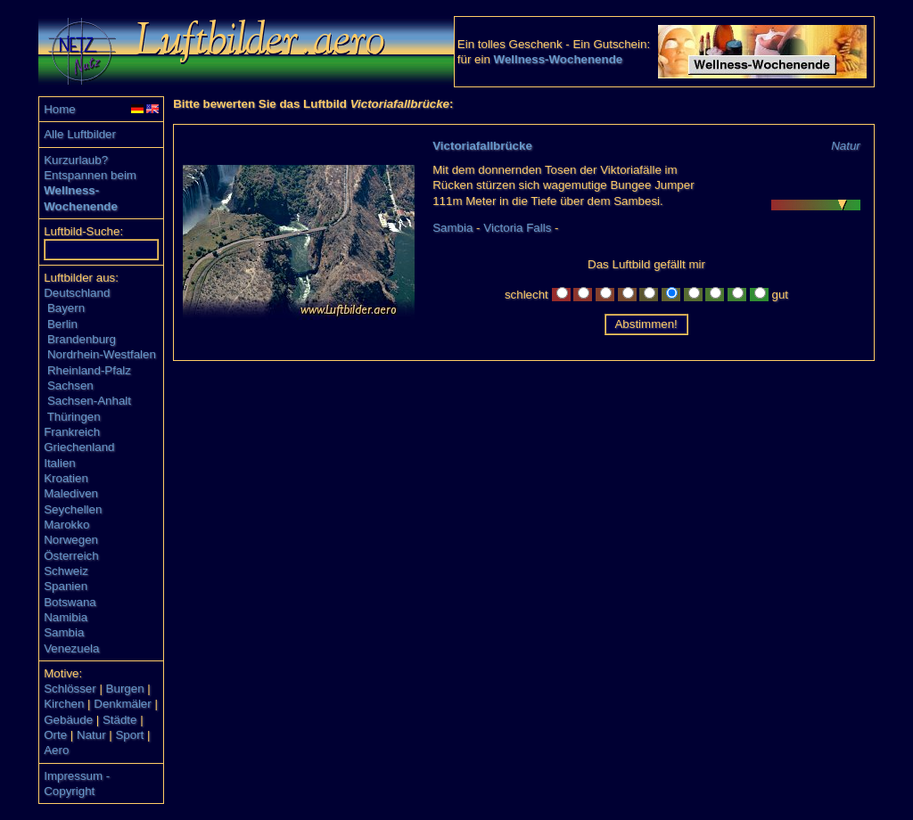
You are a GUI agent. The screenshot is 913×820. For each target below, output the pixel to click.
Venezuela (71, 648)
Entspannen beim (90, 175)
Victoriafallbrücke (482, 145)
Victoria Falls (517, 227)
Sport (129, 735)
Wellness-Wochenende (558, 59)
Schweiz (66, 571)
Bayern (66, 308)
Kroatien (66, 478)
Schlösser (70, 688)
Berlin (62, 324)
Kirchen (64, 703)
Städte (120, 719)
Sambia (64, 632)
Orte (55, 735)
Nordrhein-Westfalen (101, 354)
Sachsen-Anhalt (89, 400)
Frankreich (72, 432)
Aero (56, 750)
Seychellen (73, 509)
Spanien (65, 586)
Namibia (65, 617)
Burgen (125, 688)
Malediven (71, 493)
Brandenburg (81, 339)
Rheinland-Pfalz (89, 370)
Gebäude (68, 719)
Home (60, 109)
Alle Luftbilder (80, 134)
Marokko (66, 524)
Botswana (70, 602)
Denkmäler (122, 703)
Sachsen (70, 385)
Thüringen (74, 416)
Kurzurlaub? (76, 160)
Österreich (71, 555)
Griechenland (79, 447)
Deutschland (77, 292)
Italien (60, 463)
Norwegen (71, 539)
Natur (91, 735)
